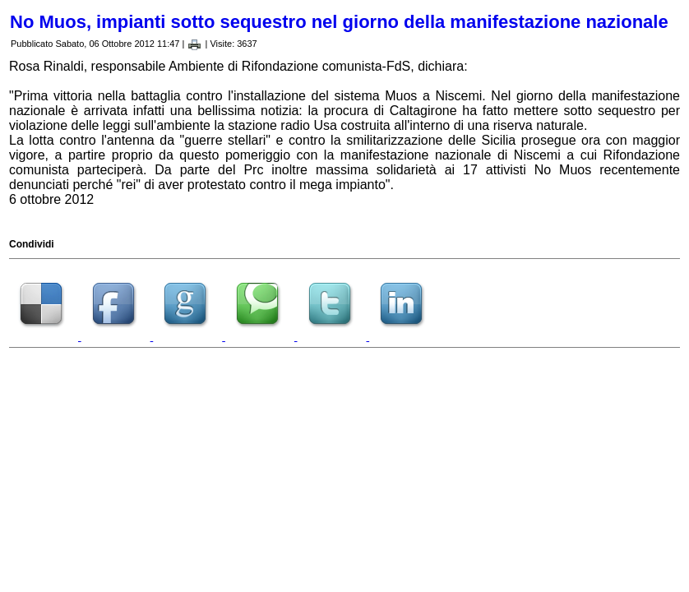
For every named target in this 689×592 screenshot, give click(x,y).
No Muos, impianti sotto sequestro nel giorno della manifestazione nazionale (339, 22)
